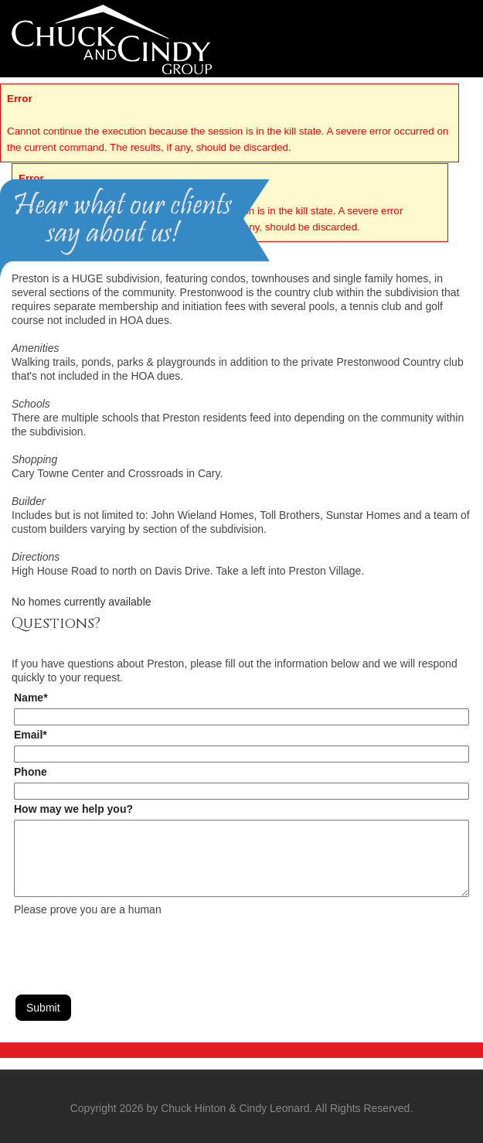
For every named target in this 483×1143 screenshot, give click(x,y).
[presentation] (131, 946)
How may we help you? (73, 809)
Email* (30, 734)
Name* (31, 697)
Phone (30, 772)
